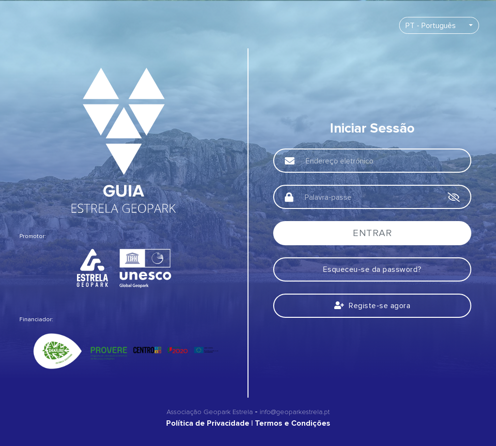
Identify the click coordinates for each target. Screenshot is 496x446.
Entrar (372, 233)
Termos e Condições (292, 423)
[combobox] (439, 25)
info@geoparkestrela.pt (295, 412)
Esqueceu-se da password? (372, 269)
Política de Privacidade (207, 423)
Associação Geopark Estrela (210, 412)
